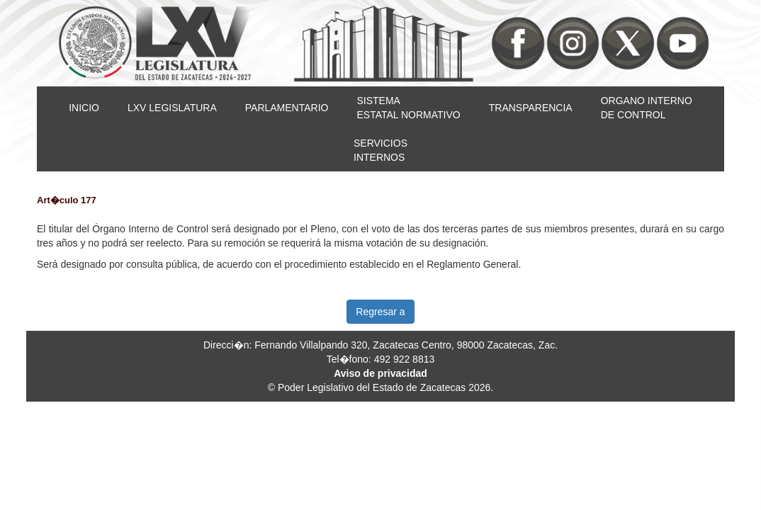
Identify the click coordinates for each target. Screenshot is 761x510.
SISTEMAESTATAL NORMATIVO (408, 107)
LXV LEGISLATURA (172, 107)
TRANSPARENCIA (531, 107)
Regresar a (380, 311)
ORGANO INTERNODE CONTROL (646, 107)
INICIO (84, 107)
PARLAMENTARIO (287, 107)
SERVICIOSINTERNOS (380, 150)
